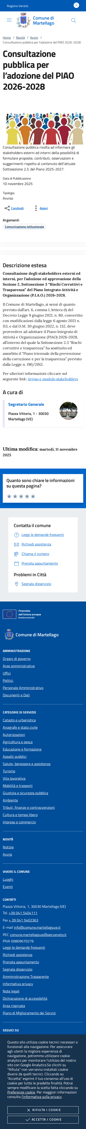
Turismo (9, 771)
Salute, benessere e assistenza (26, 763)
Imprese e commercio (19, 822)
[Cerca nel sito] (73, 20)
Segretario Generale (26, 404)
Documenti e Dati (16, 695)
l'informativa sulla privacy (41, 1096)
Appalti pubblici (15, 756)
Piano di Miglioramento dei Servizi (29, 1013)
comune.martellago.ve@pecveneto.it (38, 934)
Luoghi (8, 879)
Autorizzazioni (14, 734)
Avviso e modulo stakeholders (53, 379)
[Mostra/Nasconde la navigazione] (9, 20)
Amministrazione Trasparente (26, 976)
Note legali (11, 991)
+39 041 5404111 (23, 913)
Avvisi (34, 37)
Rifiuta (43, 1110)
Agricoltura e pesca (18, 742)
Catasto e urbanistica (19, 720)
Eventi (8, 886)
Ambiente (10, 800)
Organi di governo (17, 658)
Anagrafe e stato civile (20, 727)
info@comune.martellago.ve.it (37, 927)
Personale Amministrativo (23, 687)
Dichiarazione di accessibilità (25, 998)
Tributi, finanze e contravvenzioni (29, 807)
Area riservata (14, 1005)
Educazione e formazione (22, 749)
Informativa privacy (18, 984)
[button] (17, 6)
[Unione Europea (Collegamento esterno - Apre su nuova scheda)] (43, 615)
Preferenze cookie (21, 1092)
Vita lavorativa (14, 778)
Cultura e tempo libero (20, 814)
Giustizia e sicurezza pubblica (25, 793)
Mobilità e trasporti (18, 785)
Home (7, 37)
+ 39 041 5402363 (23, 920)
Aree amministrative (19, 666)
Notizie (8, 847)
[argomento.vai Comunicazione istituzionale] (24, 226)
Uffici (7, 673)
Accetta (43, 1119)
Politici (8, 680)
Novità (20, 37)
